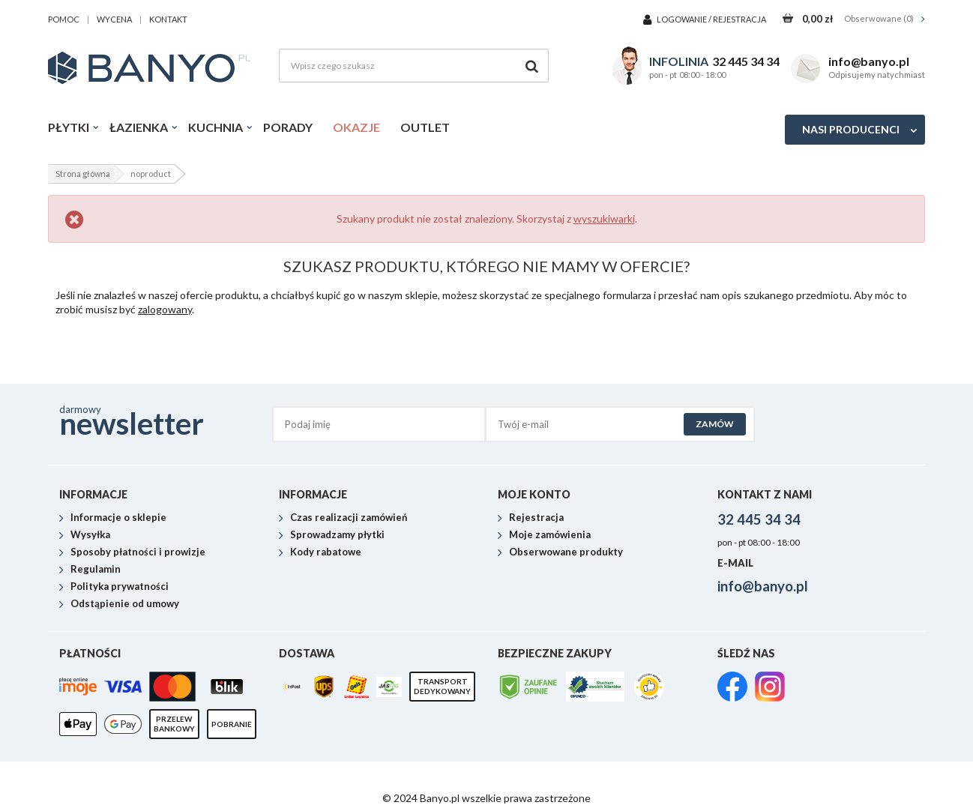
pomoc (63, 19)
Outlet (425, 127)
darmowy (166, 420)
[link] (732, 688)
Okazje (356, 127)
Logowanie (682, 19)
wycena (114, 19)
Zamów (715, 423)
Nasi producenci (851, 129)
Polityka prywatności (119, 587)
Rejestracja (739, 19)
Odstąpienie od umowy (124, 604)
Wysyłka (90, 535)
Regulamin (95, 569)
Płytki (68, 127)
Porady (288, 127)
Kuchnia (215, 127)
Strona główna (82, 173)
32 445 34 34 (746, 61)
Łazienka (138, 127)
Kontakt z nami (764, 494)
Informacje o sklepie (118, 518)
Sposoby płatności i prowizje (137, 552)
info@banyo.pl (868, 61)
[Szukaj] (532, 65)
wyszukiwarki (604, 218)
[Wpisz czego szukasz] (414, 65)
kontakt (168, 19)
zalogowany (165, 309)
